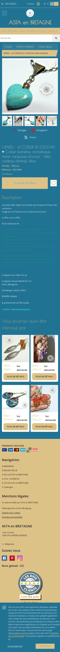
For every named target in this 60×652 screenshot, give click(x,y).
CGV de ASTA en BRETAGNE (15, 483)
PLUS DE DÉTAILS (25, 183)
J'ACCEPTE (45, 646)
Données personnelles (12, 517)
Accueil (8, 46)
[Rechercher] (56, 38)
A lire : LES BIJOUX (11, 478)
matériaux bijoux (20, 309)
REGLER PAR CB (9, 470)
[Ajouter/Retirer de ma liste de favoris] (53, 183)
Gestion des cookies (11, 512)
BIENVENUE (8, 466)
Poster (30, 137)
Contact (30, 3)
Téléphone (8, 544)
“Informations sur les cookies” (21, 633)
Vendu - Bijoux (45, 46)
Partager (19, 130)
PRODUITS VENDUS (25, 46)
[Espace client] (38, 4)
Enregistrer (39, 130)
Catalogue (7, 487)
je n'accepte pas (15, 646)
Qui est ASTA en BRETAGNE (15, 474)
